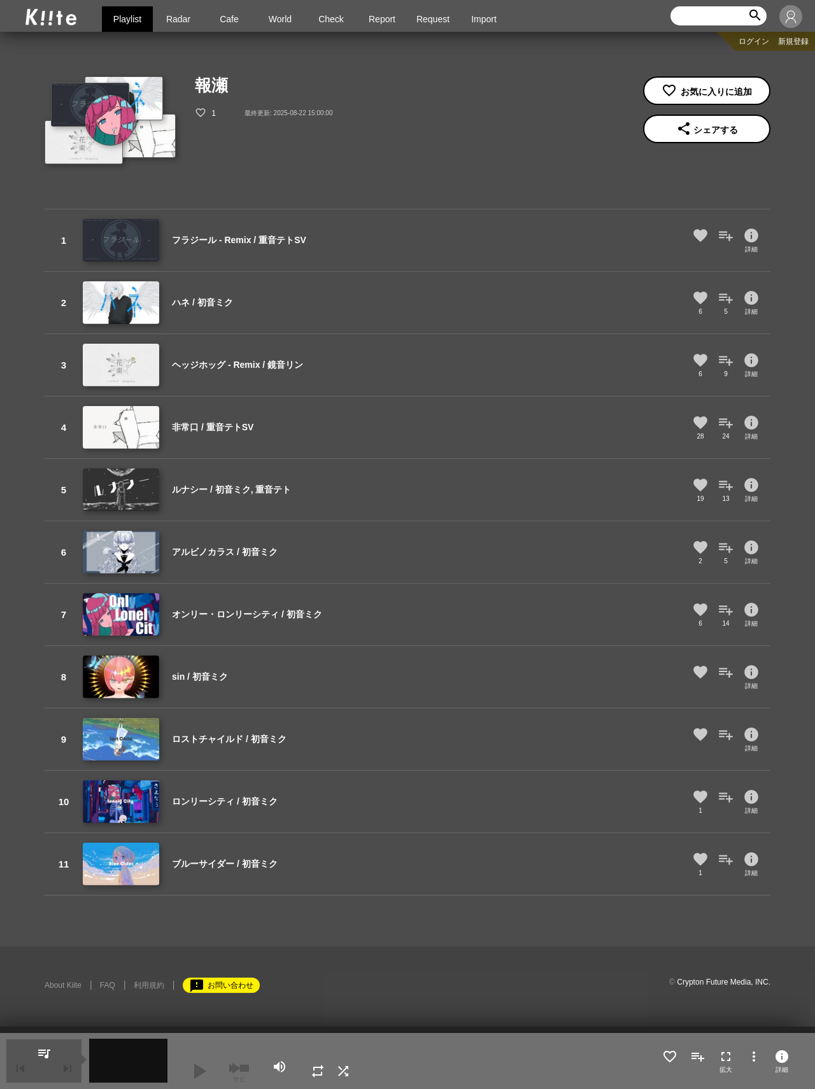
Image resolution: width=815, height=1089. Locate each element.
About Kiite (63, 985)
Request (433, 19)
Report (382, 19)
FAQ (107, 985)
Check (331, 19)
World (280, 19)
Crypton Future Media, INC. (723, 982)
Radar (178, 19)
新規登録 (793, 41)
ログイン (754, 41)
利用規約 (149, 985)
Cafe (229, 19)
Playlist (127, 19)
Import (484, 19)
